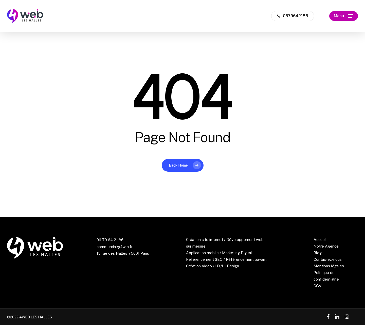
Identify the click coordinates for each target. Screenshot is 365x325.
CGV (317, 286)
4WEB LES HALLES (35, 317)
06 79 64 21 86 (110, 240)
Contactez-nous (328, 259)
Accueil (320, 239)
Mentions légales (329, 266)
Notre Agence (326, 246)
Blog (318, 253)
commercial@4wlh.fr (115, 247)
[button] (343, 16)
